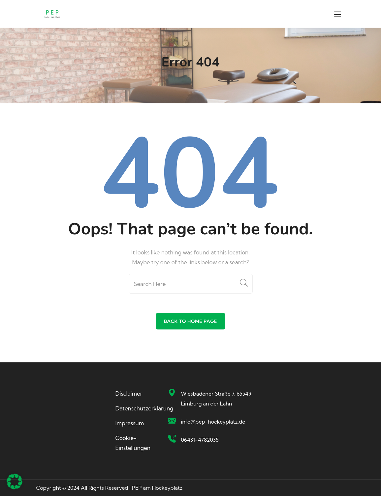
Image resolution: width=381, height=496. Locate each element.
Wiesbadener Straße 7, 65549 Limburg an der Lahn (216, 398)
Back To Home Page (190, 321)
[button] (14, 481)
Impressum (129, 423)
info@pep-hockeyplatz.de (213, 421)
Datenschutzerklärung (144, 408)
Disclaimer (129, 393)
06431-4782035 (199, 439)
